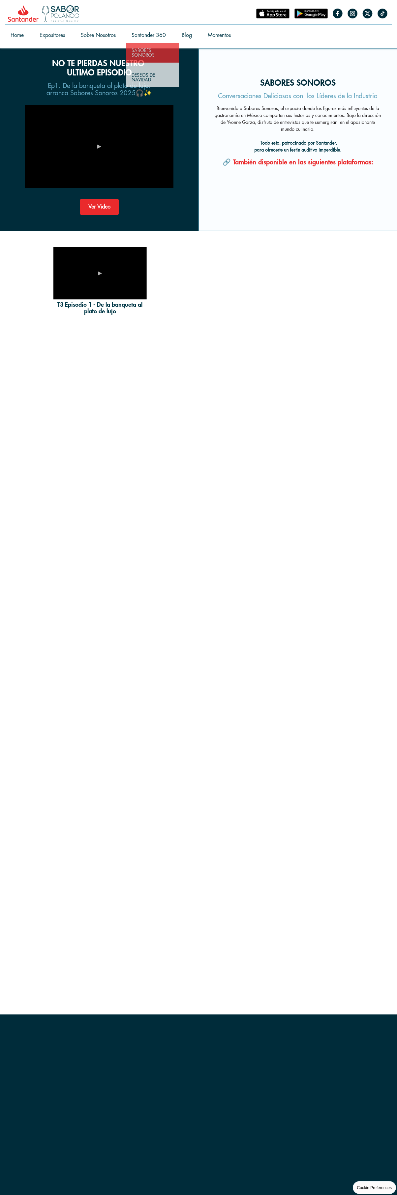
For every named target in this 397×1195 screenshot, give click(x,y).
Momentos (219, 35)
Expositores (52, 35)
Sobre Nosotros (98, 35)
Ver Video (99, 207)
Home (17, 35)
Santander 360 (149, 35)
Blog (187, 35)
